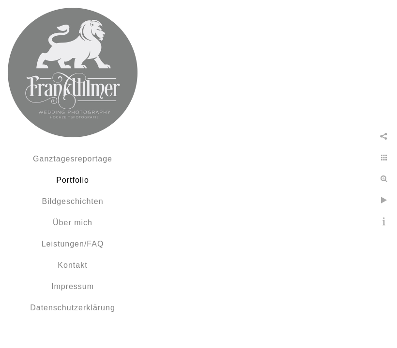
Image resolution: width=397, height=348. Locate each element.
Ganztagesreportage (72, 159)
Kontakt (72, 265)
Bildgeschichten (72, 201)
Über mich (72, 222)
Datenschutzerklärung (72, 308)
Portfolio (72, 180)
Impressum (72, 286)
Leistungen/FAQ (73, 244)
